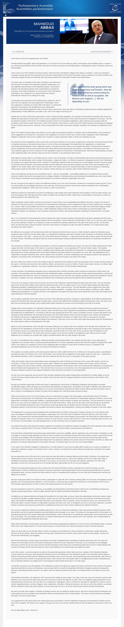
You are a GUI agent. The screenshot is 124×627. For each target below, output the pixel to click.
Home (5, 15)
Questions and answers (101, 52)
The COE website (115, 8)
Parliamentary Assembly (28, 7)
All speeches (18, 52)
